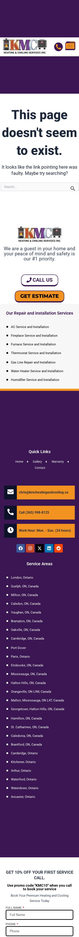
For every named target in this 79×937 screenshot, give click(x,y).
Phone (11, 924)
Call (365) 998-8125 (34, 512)
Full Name (14, 907)
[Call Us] (58, 46)
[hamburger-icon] (70, 46)
